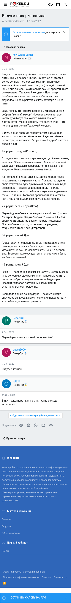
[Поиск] (65, 5)
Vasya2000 (19, 349)
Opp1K (16, 381)
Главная (6, 519)
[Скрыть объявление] (64, 33)
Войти (5, 551)
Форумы (6, 526)
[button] (6, 4)
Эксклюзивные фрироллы (28, 32)
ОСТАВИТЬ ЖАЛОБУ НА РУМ (28, 597)
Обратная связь (11, 533)
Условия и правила (34, 571)
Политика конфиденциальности (21, 577)
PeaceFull (18, 318)
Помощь (46, 577)
